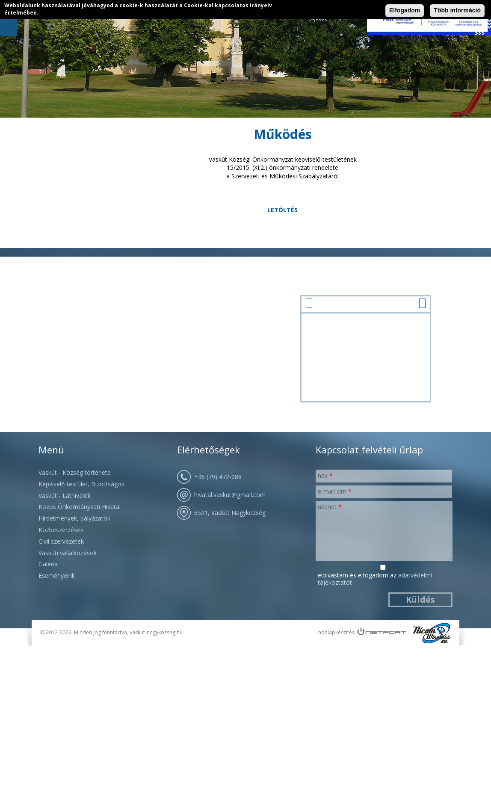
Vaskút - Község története (74, 472)
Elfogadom (404, 10)
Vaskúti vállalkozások (67, 553)
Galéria (48, 564)
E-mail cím (335, 491)
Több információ (457, 10)
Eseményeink (56, 575)
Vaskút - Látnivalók (64, 495)
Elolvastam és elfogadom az (375, 579)
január (366, 303)
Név (325, 475)
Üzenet (330, 507)
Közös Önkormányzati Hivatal (79, 507)
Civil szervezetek (61, 541)
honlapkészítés (336, 632)
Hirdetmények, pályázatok (74, 518)
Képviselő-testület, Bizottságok (81, 484)
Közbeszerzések (60, 530)
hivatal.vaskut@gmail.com (230, 495)
